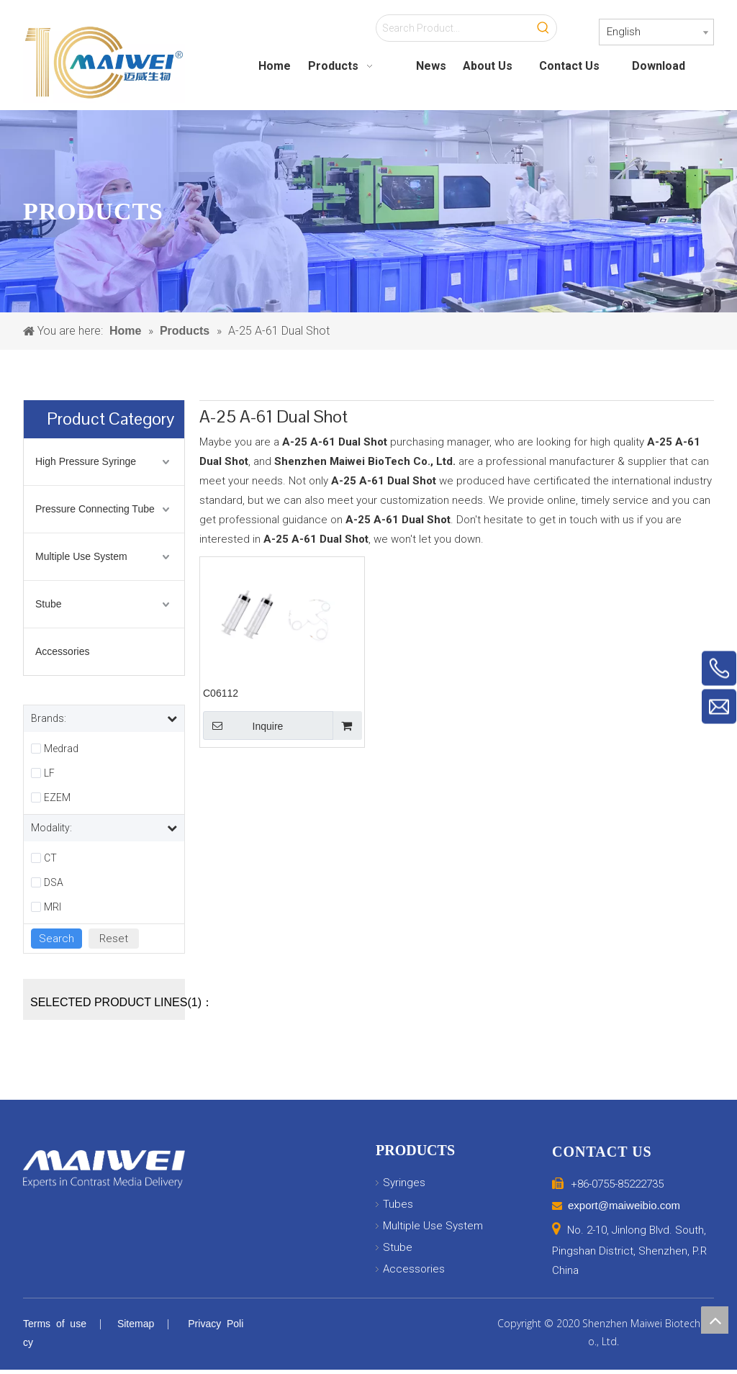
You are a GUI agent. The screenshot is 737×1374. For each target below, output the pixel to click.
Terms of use (54, 1323)
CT (50, 858)
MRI (52, 907)
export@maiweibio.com (624, 1205)
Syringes (404, 1182)
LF (49, 773)
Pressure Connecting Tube (95, 509)
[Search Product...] (453, 28)
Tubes (398, 1204)
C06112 (220, 693)
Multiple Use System (81, 556)
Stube (48, 604)
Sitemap (135, 1323)
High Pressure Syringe (85, 461)
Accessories (62, 651)
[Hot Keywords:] (543, 28)
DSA (53, 882)
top (714, 1320)
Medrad (61, 749)
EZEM (57, 797)
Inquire (243, 725)
